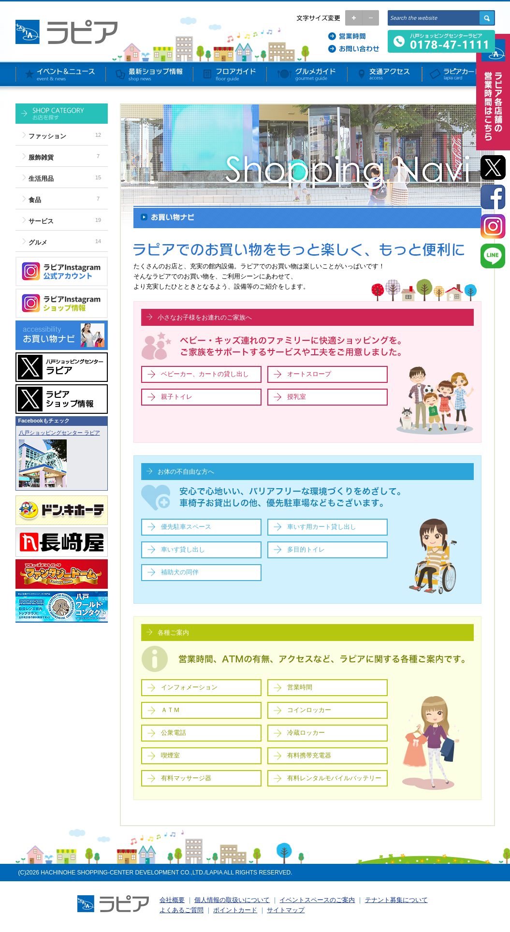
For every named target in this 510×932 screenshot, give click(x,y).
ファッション (47, 136)
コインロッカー (309, 710)
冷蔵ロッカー (306, 732)
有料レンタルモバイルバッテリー (334, 778)
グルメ (38, 242)
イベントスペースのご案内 (317, 899)
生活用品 (41, 178)
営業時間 (299, 687)
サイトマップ (286, 910)
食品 (35, 200)
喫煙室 (170, 755)
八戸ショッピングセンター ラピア (59, 433)
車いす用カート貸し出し (321, 526)
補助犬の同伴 (180, 572)
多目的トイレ (306, 549)
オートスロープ (309, 374)
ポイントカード (235, 910)
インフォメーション (189, 687)
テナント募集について (396, 899)
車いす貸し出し (183, 549)
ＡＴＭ (170, 710)
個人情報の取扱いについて (232, 899)
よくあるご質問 (182, 910)
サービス (41, 221)
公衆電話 (173, 732)
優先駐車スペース (186, 526)
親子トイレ (176, 396)
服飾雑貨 (41, 157)
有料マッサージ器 (186, 778)
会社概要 (172, 899)
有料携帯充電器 (309, 755)
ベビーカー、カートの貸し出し (205, 374)
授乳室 (296, 396)
